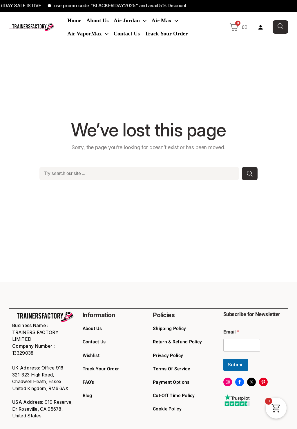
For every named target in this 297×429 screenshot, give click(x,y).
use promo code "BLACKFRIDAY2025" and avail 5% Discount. (125, 5)
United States (26, 416)
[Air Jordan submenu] (145, 21)
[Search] (250, 173)
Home (74, 20)
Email (231, 332)
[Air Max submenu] (176, 21)
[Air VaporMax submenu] (107, 34)
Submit (236, 364)
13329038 (22, 353)
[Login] (260, 27)
